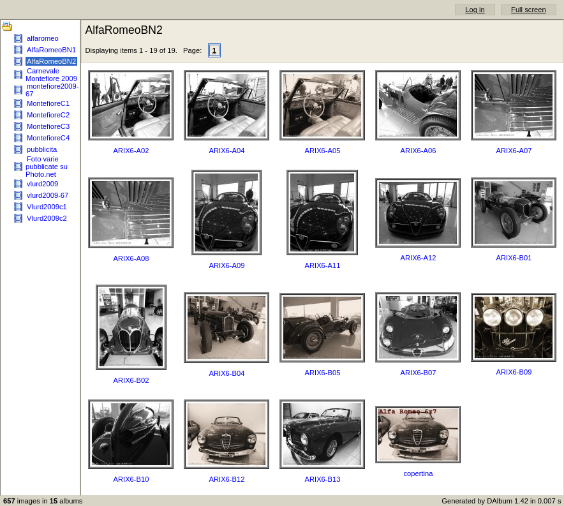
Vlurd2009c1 (47, 207)
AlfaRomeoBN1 (51, 50)
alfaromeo (43, 38)
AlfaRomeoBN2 (51, 61)
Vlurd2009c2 (47, 218)
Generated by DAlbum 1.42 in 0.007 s (501, 501)
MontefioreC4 (48, 138)
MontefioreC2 (48, 115)
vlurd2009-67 (47, 195)
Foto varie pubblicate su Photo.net (47, 166)
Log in (474, 9)
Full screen (528, 9)
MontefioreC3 (48, 126)
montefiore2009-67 (52, 90)
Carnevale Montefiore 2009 (51, 74)
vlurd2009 (42, 184)
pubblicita (42, 149)
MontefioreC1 (48, 103)
